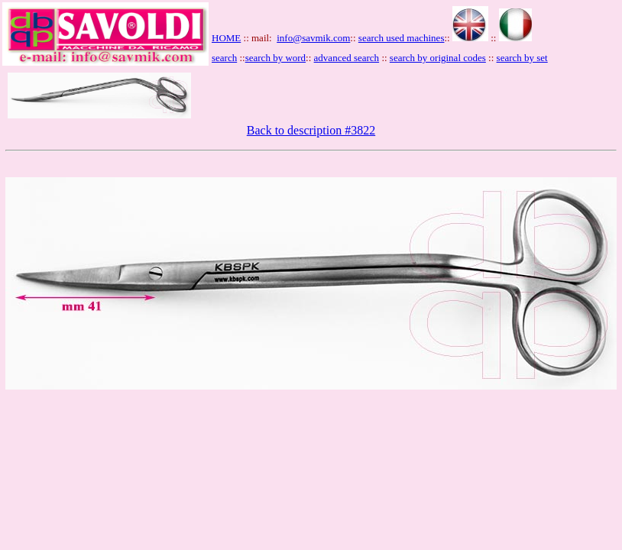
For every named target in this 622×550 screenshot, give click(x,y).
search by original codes (438, 57)
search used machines (401, 38)
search (224, 57)
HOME (226, 38)
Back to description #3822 (311, 130)
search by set (522, 57)
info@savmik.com (313, 38)
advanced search (347, 57)
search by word (275, 57)
